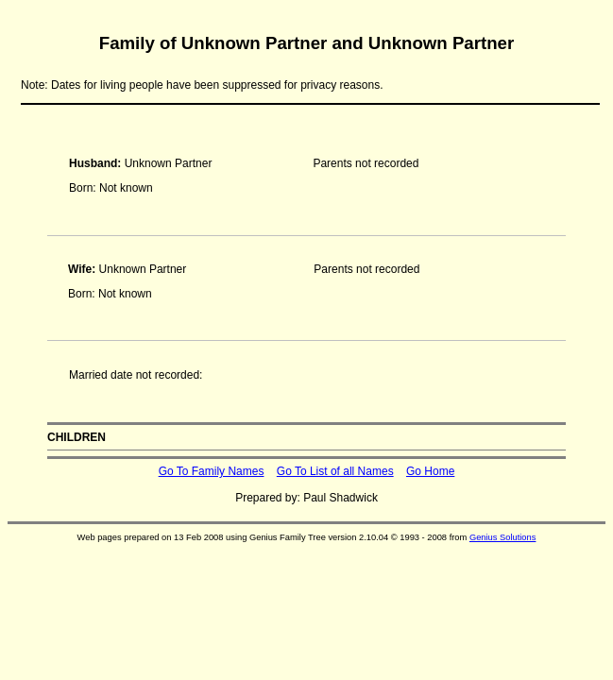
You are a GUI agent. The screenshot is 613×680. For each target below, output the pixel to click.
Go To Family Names (211, 471)
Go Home (430, 471)
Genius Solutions (502, 537)
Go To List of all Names (335, 471)
